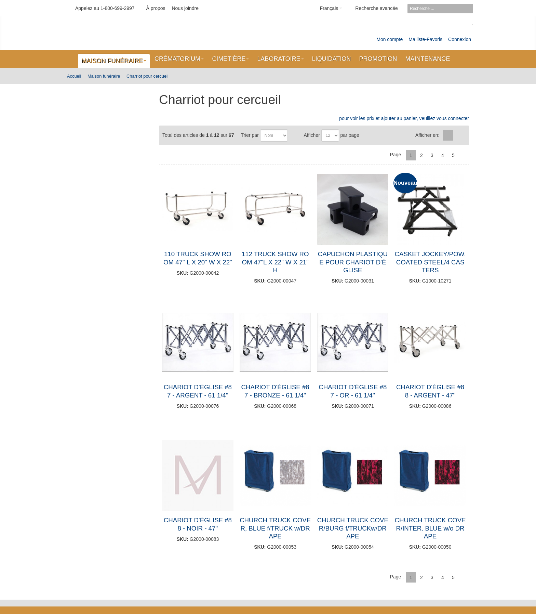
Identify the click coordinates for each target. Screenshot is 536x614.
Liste (459, 135)
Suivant (464, 155)
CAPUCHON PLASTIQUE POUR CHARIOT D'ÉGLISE (353, 262)
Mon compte (389, 39)
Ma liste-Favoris (425, 39)
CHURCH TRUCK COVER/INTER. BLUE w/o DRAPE (430, 528)
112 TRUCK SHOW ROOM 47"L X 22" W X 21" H (275, 262)
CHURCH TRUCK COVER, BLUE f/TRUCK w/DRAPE (275, 528)
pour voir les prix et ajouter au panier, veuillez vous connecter (404, 118)
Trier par (249, 135)
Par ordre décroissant (294, 135)
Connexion (459, 39)
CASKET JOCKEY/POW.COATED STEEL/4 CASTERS (430, 262)
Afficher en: (427, 135)
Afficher (312, 135)
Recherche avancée (376, 8)
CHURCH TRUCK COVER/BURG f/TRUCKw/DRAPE (352, 528)
